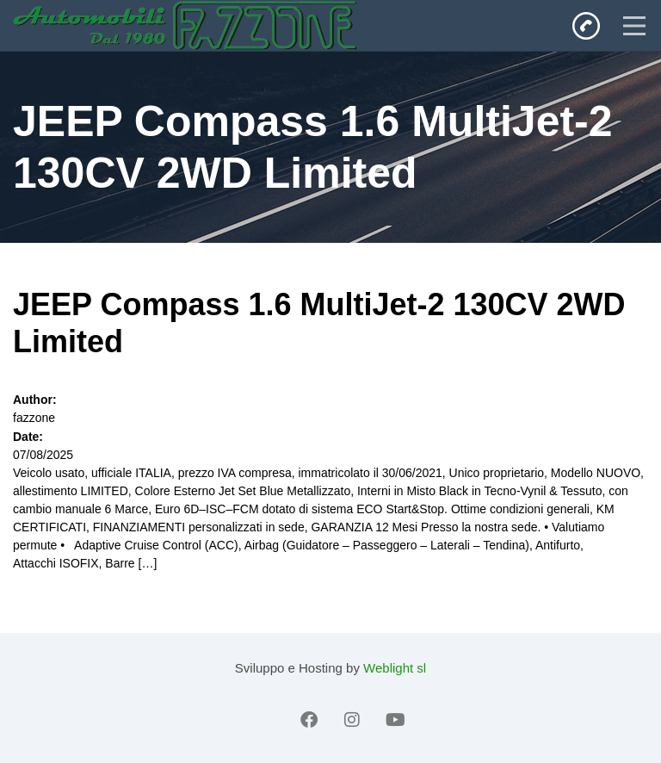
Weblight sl (394, 668)
